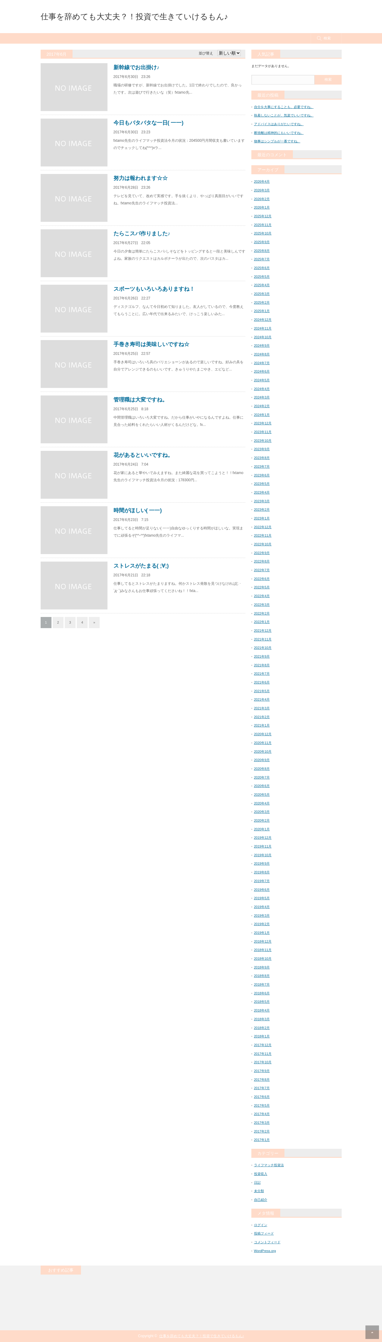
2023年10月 (263, 440)
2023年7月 (262, 466)
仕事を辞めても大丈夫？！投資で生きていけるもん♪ (134, 16)
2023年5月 (262, 483)
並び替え (206, 53)
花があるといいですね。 (143, 455)
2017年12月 (263, 1045)
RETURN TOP (372, 1332)
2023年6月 (262, 475)
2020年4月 (262, 803)
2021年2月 (262, 717)
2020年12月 (263, 734)
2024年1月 (262, 415)
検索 (327, 38)
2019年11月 (263, 846)
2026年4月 (262, 181)
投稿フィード (264, 1233)
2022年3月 (262, 604)
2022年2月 (262, 613)
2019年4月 (262, 907)
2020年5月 (262, 794)
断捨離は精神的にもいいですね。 (279, 133)
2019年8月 (262, 872)
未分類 (259, 1191)
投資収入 (260, 1174)
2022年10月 (263, 544)
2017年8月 (262, 1079)
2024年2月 (262, 406)
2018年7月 (262, 984)
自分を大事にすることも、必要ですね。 (284, 107)
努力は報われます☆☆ (140, 178)
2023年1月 (262, 518)
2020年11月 (263, 743)
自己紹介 (260, 1199)
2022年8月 (262, 561)
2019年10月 (263, 855)
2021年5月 (262, 691)
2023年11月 (263, 432)
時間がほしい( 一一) (137, 510)
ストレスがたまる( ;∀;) (141, 566)
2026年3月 (262, 190)
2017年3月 (262, 1122)
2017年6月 (262, 1097)
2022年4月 (262, 596)
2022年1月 (262, 622)
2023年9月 (262, 449)
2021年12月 (263, 630)
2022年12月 (263, 527)
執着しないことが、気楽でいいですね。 (284, 115)
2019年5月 (262, 898)
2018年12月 (263, 941)
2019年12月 (263, 837)
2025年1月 (262, 311)
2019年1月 (262, 932)
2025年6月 (262, 268)
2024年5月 (262, 380)
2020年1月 (262, 829)
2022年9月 (262, 553)
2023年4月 (262, 492)
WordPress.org (265, 1251)
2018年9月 (262, 967)
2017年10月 (263, 1062)
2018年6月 (262, 993)
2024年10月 (263, 337)
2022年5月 (262, 587)
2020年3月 (262, 812)
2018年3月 (262, 1019)
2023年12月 (263, 423)
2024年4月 (262, 389)
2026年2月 (262, 199)
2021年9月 (262, 656)
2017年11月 (263, 1053)
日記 (257, 1182)
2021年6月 (262, 682)
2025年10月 (263, 233)
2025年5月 (262, 276)
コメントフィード (267, 1242)
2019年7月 (262, 881)
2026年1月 (262, 207)
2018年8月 (262, 976)
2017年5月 (262, 1105)
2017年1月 (262, 1140)
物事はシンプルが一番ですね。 (277, 141)
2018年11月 (263, 950)
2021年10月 (263, 647)
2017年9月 (262, 1071)
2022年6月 (262, 579)
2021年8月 (262, 665)
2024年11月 (263, 328)
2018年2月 (262, 1028)
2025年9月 (262, 242)
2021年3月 (262, 708)
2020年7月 (262, 777)
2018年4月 (262, 1010)
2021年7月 (262, 673)
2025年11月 (263, 225)
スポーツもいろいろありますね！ (154, 289)
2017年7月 (262, 1088)
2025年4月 (262, 285)
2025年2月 (262, 302)
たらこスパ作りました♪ (141, 234)
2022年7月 (262, 570)
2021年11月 (263, 639)
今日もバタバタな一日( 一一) (148, 123)
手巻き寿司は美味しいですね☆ (151, 344)
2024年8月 (262, 354)
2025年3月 (262, 294)
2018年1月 (262, 1036)
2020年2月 (262, 820)
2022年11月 (263, 535)
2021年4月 (262, 699)
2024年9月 (262, 345)
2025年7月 (262, 259)
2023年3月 (262, 501)
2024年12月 (263, 319)
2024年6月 (262, 371)
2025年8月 (262, 251)
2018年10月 (263, 958)
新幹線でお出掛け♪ (136, 67)
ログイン (260, 1225)
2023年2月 (262, 509)
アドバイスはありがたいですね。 (279, 124)
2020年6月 (262, 786)
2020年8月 (262, 768)
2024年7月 (262, 363)
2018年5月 (262, 1001)
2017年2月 (262, 1131)
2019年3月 (262, 915)
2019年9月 (262, 863)
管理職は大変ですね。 (140, 400)
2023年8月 (262, 458)
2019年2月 (262, 924)
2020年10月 (263, 751)
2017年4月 (262, 1114)
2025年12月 (263, 216)
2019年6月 (262, 889)
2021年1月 (262, 725)
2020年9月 (262, 760)
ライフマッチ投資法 (269, 1165)
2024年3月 (262, 397)
